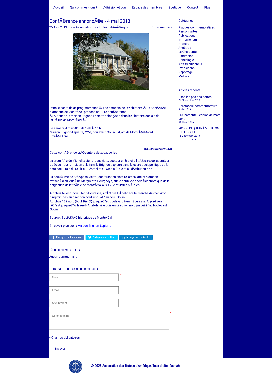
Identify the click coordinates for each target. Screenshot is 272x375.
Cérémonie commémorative (197, 106)
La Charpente (187, 52)
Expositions (186, 68)
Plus (207, 7)
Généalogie (186, 60)
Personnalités (188, 31)
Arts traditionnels (190, 64)
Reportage (185, 72)
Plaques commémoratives (196, 27)
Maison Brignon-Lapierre (94, 225)
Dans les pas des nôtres (195, 97)
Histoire (183, 44)
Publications (187, 35)
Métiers (183, 76)
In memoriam (187, 39)
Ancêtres (184, 48)
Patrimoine (185, 56)
